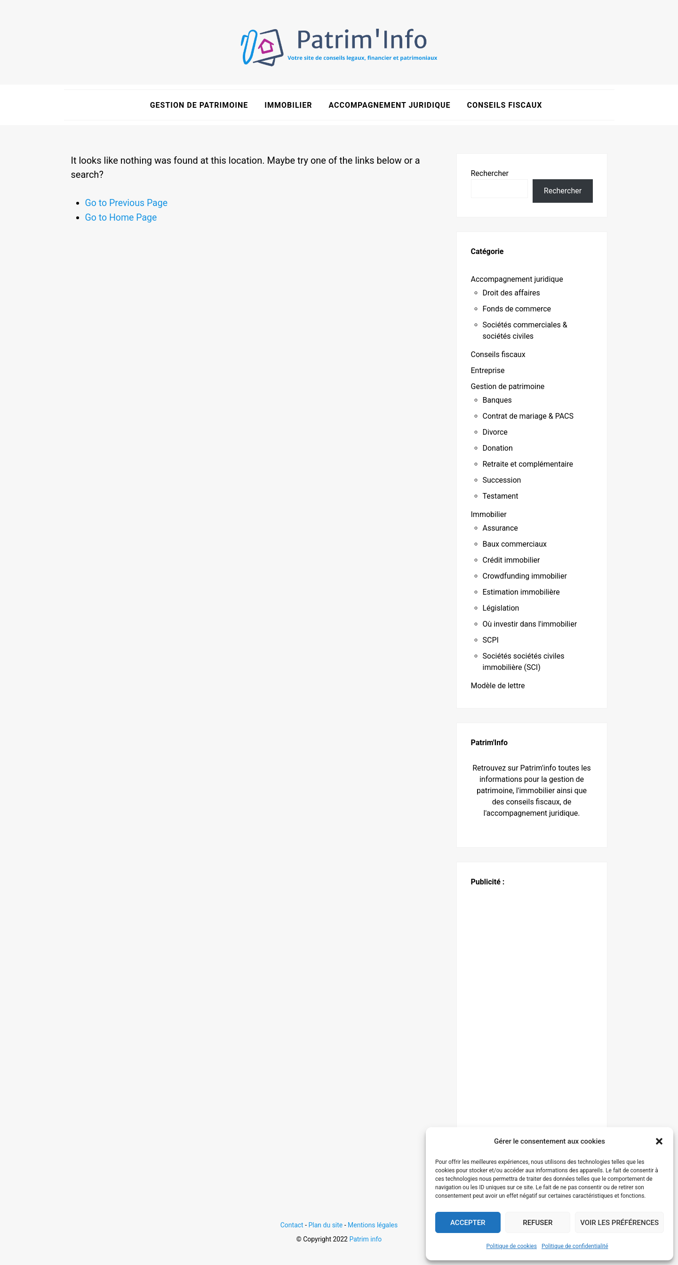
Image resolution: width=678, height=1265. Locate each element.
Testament (500, 496)
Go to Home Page (122, 217)
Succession (502, 480)
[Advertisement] (532, 1029)
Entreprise (488, 370)
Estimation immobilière (521, 592)
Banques (497, 400)
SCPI (491, 640)
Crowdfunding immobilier (525, 576)
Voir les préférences (619, 1222)
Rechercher (490, 173)
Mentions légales (373, 1225)
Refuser (537, 1222)
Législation (501, 608)
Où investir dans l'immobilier (530, 624)
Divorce (495, 432)
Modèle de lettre (498, 685)
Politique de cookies (512, 1246)
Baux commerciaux (515, 544)
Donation (498, 448)
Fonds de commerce (517, 308)
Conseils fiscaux (504, 105)
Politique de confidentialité (575, 1246)
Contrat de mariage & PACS (528, 416)
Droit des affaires (511, 292)
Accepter (468, 1222)
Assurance (500, 528)
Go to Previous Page (127, 202)
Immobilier (288, 105)
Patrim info (365, 1239)
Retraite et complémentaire (528, 464)
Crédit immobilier (511, 560)
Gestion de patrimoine (199, 105)
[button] (659, 1141)
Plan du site (326, 1225)
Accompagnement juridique (389, 105)
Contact (291, 1225)
